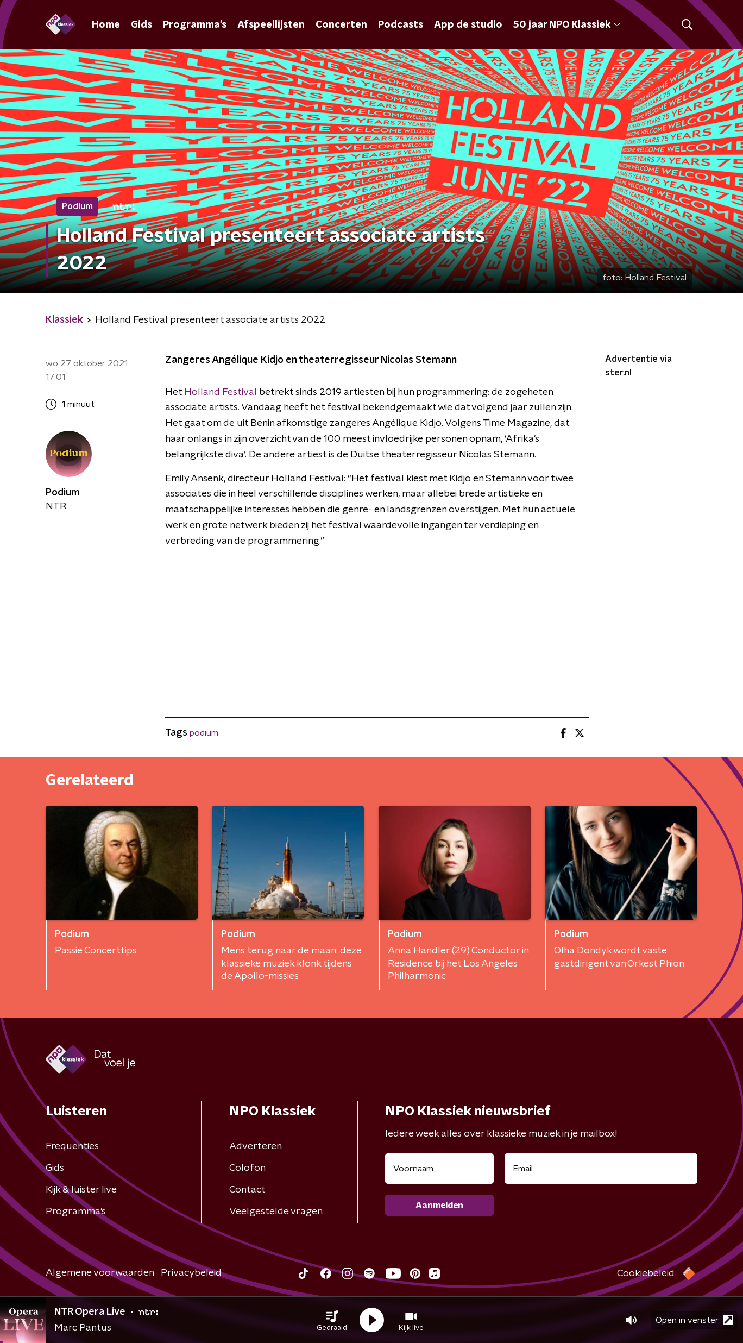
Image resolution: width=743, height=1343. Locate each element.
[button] (331, 1320)
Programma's (194, 25)
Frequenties (72, 1146)
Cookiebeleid (646, 1273)
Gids (141, 25)
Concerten (341, 25)
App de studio (468, 25)
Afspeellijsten (271, 25)
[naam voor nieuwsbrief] (439, 1168)
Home (106, 25)
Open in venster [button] (694, 1320)
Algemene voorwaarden (100, 1273)
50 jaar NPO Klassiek (566, 25)
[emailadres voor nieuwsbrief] (601, 1168)
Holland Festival (220, 392)
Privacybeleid (191, 1273)
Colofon (247, 1168)
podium (204, 733)
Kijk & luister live (81, 1190)
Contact (247, 1190)
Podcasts (400, 25)
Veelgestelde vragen (276, 1211)
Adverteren (255, 1146)
